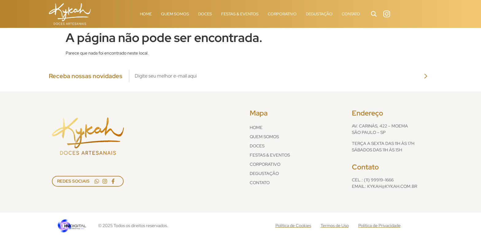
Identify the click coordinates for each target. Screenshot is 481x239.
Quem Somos (175, 14)
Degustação (319, 14)
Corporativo (282, 14)
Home (146, 14)
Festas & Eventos (240, 14)
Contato (351, 14)
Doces (205, 14)
